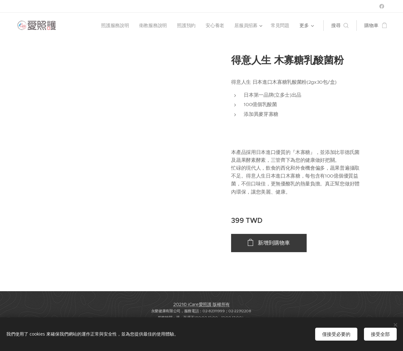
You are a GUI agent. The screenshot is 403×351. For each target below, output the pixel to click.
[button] (339, 25)
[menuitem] (114, 25)
